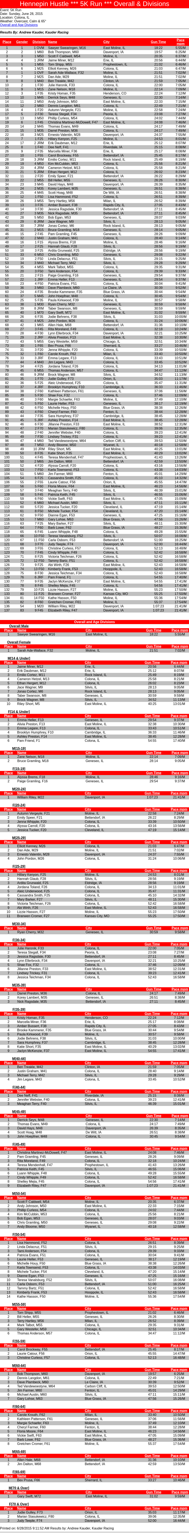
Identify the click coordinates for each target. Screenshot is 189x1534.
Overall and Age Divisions (19, 25)
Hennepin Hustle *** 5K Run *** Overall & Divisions (94, 3)
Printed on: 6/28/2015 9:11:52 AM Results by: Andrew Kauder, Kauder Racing (94, 1076)
